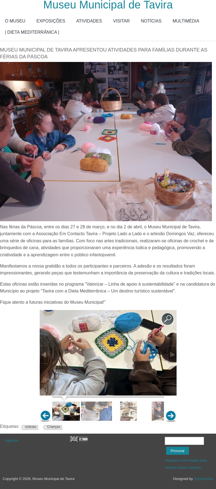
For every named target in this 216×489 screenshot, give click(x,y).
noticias (30, 427)
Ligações (12, 440)
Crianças (53, 427)
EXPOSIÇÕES (50, 21)
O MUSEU (15, 21)
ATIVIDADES (89, 21)
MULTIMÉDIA (185, 21)
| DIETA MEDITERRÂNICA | (32, 32)
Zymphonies (203, 479)
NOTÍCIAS (151, 21)
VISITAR (121, 21)
